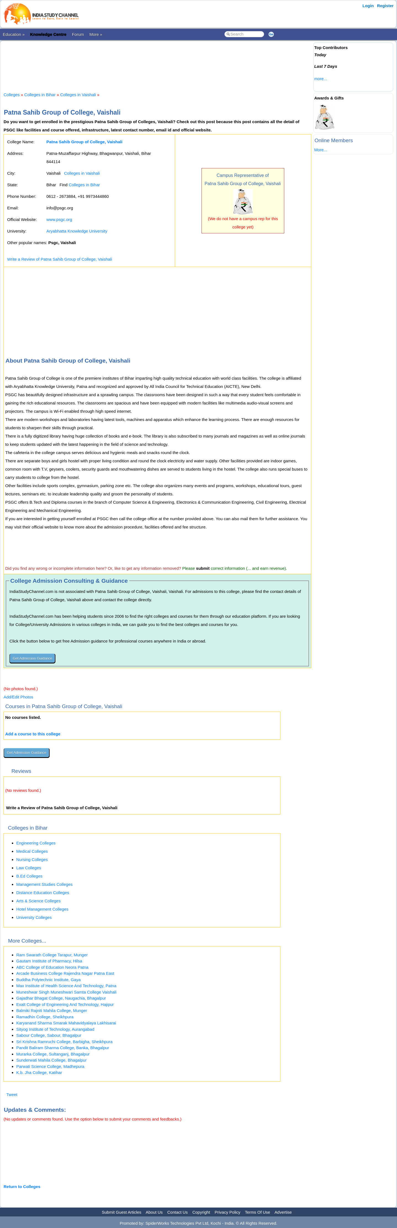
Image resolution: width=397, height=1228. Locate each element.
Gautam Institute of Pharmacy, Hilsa (49, 961)
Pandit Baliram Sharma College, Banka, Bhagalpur (62, 1047)
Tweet (11, 1094)
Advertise (283, 1212)
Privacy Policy (227, 1212)
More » (95, 34)
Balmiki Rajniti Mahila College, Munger (51, 1010)
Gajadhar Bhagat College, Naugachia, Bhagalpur (61, 998)
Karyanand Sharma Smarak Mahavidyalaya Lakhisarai (66, 1023)
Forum (78, 34)
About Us (154, 1212)
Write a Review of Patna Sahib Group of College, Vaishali (59, 259)
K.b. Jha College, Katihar (39, 1072)
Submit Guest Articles (121, 1212)
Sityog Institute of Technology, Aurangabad (55, 1029)
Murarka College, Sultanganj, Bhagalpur (53, 1054)
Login (368, 5)
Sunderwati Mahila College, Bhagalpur (51, 1060)
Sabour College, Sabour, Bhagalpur (48, 1035)
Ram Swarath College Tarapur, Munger (52, 954)
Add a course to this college (32, 734)
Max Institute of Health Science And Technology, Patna (66, 985)
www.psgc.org (59, 219)
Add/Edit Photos (18, 697)
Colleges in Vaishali (78, 94)
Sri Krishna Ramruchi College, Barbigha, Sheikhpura (64, 1041)
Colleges (12, 94)
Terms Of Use (257, 1212)
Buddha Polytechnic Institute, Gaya (48, 979)
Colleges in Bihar (39, 94)
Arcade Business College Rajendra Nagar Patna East (65, 973)
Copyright (201, 1212)
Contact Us (177, 1212)
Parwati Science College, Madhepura (50, 1066)
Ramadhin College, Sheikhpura (45, 1016)
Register (385, 5)
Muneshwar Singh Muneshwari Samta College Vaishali (66, 992)
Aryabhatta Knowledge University (76, 231)
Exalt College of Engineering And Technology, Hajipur (65, 1004)
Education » (14, 34)
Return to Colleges (22, 1186)
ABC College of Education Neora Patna (52, 967)
